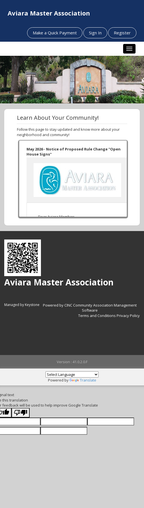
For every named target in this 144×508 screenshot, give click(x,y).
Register (122, 33)
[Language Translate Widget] (72, 374)
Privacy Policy (128, 315)
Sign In (95, 33)
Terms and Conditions (97, 315)
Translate (82, 380)
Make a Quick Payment (55, 33)
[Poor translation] (21, 413)
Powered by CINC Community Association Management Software (90, 308)
